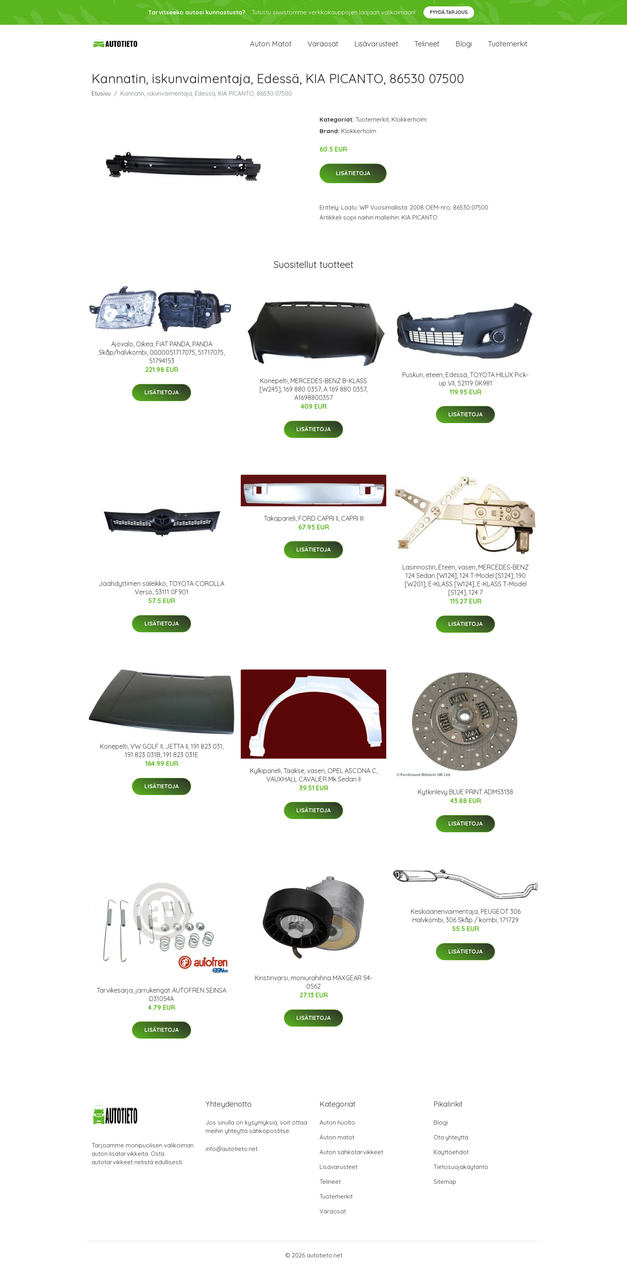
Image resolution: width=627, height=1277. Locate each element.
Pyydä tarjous (449, 12)
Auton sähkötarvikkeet (351, 1160)
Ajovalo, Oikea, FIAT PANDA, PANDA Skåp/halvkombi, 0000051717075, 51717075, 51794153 (162, 360)
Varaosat (323, 47)
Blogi (463, 47)
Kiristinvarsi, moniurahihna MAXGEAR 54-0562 (313, 990)
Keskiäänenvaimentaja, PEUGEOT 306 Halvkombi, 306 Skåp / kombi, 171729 (466, 923)
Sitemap (444, 1189)
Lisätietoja (353, 181)
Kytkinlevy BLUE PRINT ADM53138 (465, 800)
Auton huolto (337, 1130)
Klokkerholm (409, 127)
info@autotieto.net (232, 1157)
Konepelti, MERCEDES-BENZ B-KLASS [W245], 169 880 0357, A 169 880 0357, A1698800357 (313, 397)
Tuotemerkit (507, 47)
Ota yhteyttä (450, 1145)
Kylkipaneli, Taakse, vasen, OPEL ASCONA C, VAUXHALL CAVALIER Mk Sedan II (313, 783)
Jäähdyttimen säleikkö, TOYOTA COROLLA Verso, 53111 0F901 (161, 596)
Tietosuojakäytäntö (460, 1175)
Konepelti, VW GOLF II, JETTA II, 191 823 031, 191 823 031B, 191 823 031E (162, 758)
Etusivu (101, 101)
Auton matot (271, 47)
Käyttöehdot (451, 1160)
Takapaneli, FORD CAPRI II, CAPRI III (313, 526)
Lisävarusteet (376, 47)
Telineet (426, 47)
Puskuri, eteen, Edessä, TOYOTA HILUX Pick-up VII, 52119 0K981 (465, 387)
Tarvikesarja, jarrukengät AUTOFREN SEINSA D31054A (161, 1002)
